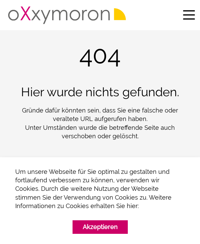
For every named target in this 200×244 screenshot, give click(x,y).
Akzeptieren (100, 226)
